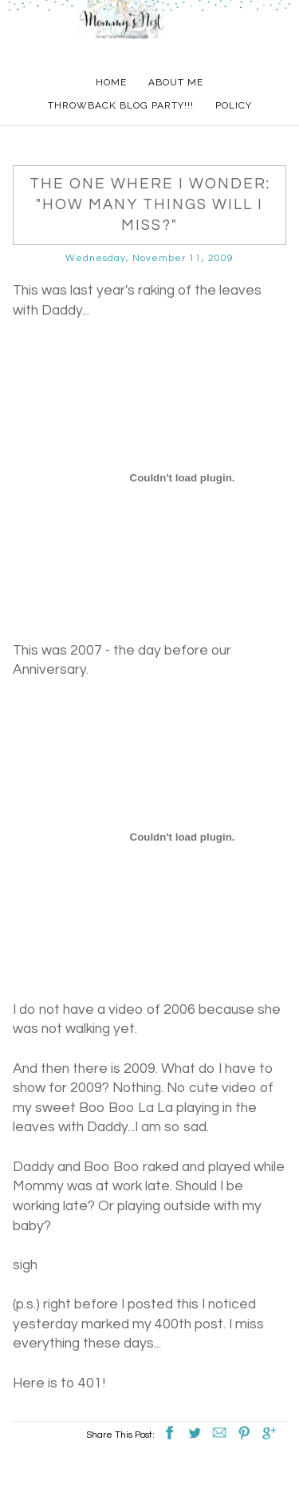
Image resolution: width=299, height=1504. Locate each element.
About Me (175, 82)
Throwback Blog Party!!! (121, 105)
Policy (233, 105)
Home (111, 82)
